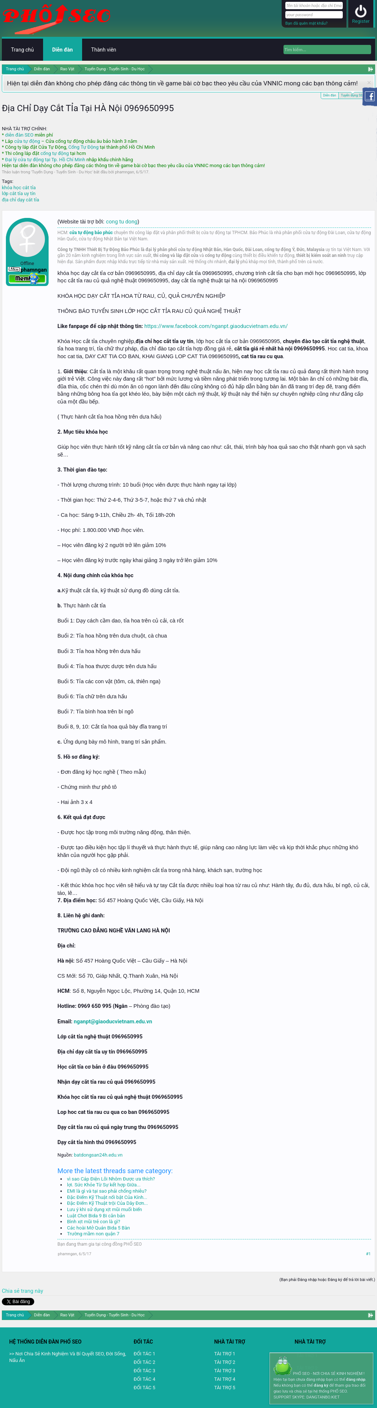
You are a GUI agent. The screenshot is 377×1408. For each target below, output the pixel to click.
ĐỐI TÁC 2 (144, 1362)
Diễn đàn (329, 95)
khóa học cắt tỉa (19, 187)
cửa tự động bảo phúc (91, 232)
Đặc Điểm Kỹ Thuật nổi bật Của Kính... (107, 1197)
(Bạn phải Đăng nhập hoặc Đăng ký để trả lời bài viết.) (327, 1279)
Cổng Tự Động (83, 147)
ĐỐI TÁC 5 (144, 1387)
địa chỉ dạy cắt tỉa (20, 199)
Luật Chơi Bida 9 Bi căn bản (96, 1215)
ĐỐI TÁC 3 (144, 1370)
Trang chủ (22, 50)
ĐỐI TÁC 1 (144, 1353)
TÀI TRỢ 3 (224, 1370)
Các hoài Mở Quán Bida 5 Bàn (98, 1228)
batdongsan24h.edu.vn (98, 1155)
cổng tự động (54, 153)
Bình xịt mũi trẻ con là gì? (93, 1221)
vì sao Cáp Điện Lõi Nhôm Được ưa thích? (111, 1179)
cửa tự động (27, 141)
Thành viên (103, 50)
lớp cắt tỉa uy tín (18, 193)
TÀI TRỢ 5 (224, 1387)
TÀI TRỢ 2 (224, 1362)
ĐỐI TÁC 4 (144, 1379)
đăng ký (321, 1385)
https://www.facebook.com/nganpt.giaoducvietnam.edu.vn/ (216, 326)
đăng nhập (355, 1379)
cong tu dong (121, 221)
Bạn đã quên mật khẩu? (306, 23)
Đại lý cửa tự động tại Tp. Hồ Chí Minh (45, 159)
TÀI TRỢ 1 (224, 1353)
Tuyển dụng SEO (353, 94)
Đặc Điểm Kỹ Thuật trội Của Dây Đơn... (107, 1203)
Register (361, 21)
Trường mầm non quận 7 (93, 1233)
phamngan (124, 172)
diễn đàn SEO (19, 135)
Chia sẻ (11, 1291)
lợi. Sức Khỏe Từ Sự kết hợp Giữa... (104, 1185)
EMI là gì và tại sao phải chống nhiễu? (107, 1191)
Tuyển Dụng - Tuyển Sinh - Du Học (62, 172)
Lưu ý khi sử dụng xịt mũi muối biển (104, 1209)
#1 (368, 1254)
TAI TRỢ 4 (224, 1379)
